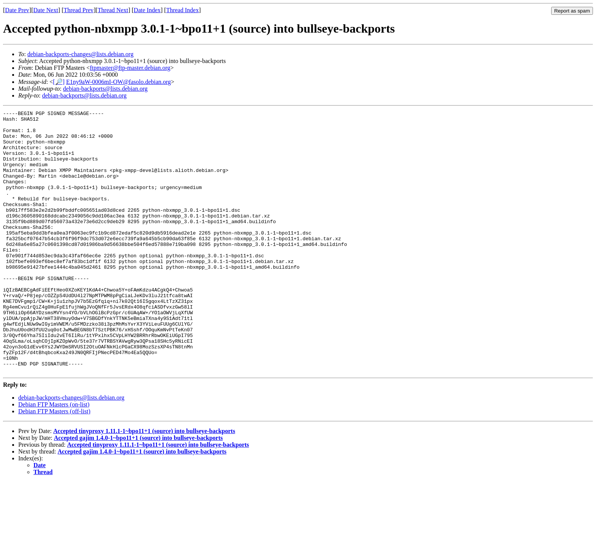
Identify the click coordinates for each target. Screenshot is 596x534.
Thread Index (182, 10)
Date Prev (17, 10)
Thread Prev (78, 10)
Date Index (147, 10)
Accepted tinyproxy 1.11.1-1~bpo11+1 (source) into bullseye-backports (144, 483)
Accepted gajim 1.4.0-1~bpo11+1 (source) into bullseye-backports (138, 490)
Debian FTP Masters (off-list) (54, 463)
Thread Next (113, 10)
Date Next (45, 10)
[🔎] (59, 82)
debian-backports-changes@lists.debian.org (80, 54)
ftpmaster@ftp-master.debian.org (130, 68)
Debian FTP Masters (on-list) (53, 457)
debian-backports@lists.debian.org (105, 88)
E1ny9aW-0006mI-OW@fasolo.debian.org (118, 82)
